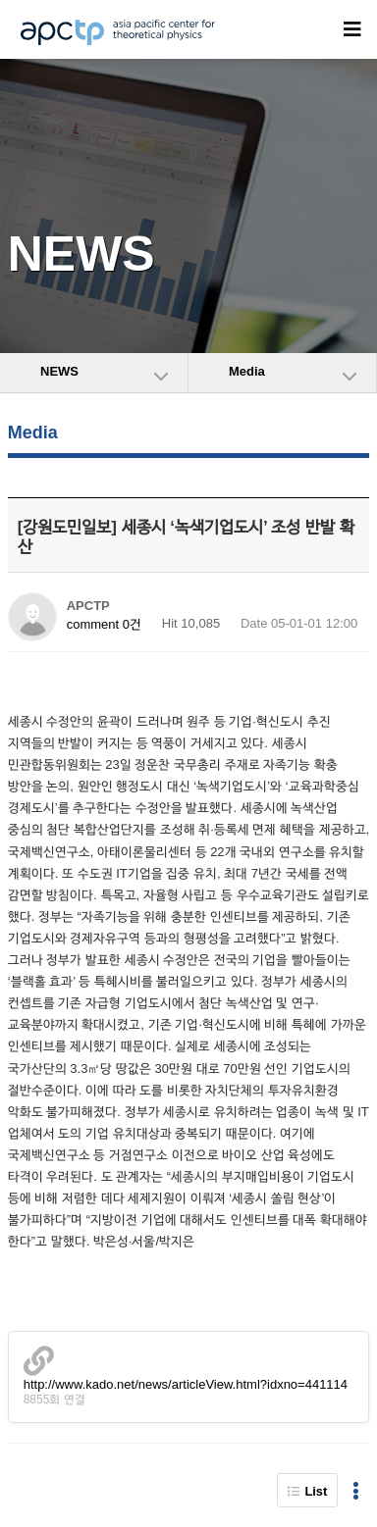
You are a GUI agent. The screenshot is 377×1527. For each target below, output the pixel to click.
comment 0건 (104, 624)
